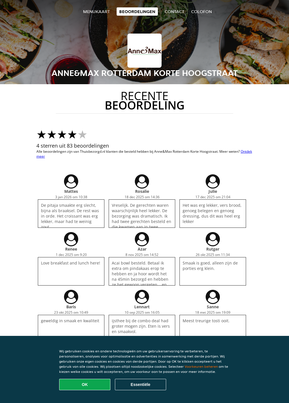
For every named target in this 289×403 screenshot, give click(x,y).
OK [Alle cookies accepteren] (85, 384)
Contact (174, 12)
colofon (201, 12)
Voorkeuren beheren (201, 366)
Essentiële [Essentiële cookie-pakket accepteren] (140, 384)
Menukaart (96, 12)
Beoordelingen (137, 12)
